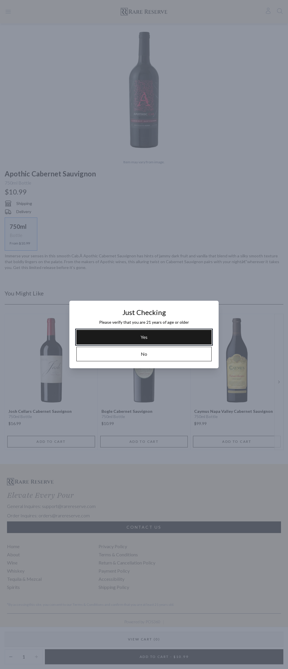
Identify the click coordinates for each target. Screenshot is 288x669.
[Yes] (144, 337)
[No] (144, 354)
